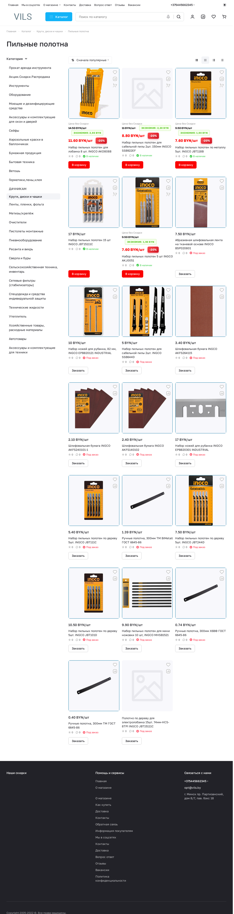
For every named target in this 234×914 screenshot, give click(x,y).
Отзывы (100, 863)
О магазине (103, 787)
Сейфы (14, 130)
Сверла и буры (20, 258)
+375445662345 (182, 5)
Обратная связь (106, 824)
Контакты (102, 817)
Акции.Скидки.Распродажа (29, 76)
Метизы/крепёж (21, 213)
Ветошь (14, 171)
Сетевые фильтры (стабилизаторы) (22, 283)
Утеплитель (17, 316)
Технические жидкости (26, 307)
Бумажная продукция (25, 153)
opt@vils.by (192, 787)
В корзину (79, 164)
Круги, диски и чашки (25, 196)
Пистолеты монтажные (26, 231)
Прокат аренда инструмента (30, 67)
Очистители (17, 222)
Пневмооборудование (25, 240)
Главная (101, 781)
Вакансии (102, 870)
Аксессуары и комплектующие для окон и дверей (32, 119)
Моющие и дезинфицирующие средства (32, 106)
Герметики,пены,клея (25, 180)
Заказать (185, 274)
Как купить (103, 804)
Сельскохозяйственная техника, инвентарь (33, 269)
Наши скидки (16, 773)
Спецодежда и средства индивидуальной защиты (27, 296)
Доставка (102, 811)
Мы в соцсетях (105, 837)
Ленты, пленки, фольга (26, 204)
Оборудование (20, 94)
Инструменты (19, 85)
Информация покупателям (114, 830)
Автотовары (17, 339)
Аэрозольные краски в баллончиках (26, 142)
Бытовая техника (21, 162)
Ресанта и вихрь (21, 249)
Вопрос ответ (104, 857)
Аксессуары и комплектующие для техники (32, 350)
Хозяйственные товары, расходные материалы (27, 327)
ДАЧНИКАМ (17, 189)
